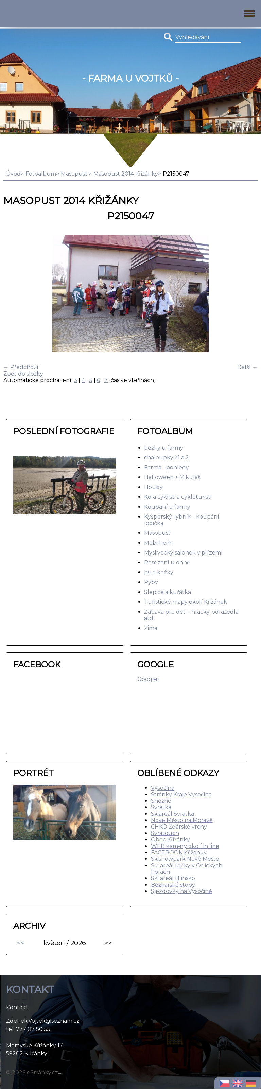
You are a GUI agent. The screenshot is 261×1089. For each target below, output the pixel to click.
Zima (150, 628)
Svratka (161, 807)
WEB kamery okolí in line (185, 846)
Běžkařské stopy (173, 885)
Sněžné (161, 801)
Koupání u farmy (167, 507)
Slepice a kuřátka (167, 592)
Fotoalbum (40, 173)
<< (20, 943)
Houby (153, 487)
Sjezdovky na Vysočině (181, 891)
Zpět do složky (23, 373)
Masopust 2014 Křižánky (125, 173)
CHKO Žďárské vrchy (179, 826)
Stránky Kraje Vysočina (181, 794)
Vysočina (162, 788)
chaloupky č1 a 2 (166, 457)
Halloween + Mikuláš (172, 477)
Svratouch (165, 833)
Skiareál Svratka (172, 814)
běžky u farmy (163, 447)
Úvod (13, 173)
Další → (247, 367)
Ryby (151, 582)
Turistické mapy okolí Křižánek (185, 602)
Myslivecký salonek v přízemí (183, 552)
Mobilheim (158, 543)
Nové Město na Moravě (182, 820)
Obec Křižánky (170, 839)
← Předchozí (20, 367)
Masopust (75, 173)
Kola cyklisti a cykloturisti (177, 497)
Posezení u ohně (167, 562)
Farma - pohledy (166, 467)
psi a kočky (158, 572)
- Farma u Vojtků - (130, 78)
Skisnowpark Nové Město (185, 859)
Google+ (148, 679)
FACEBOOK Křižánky (179, 852)
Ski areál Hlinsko (173, 878)
